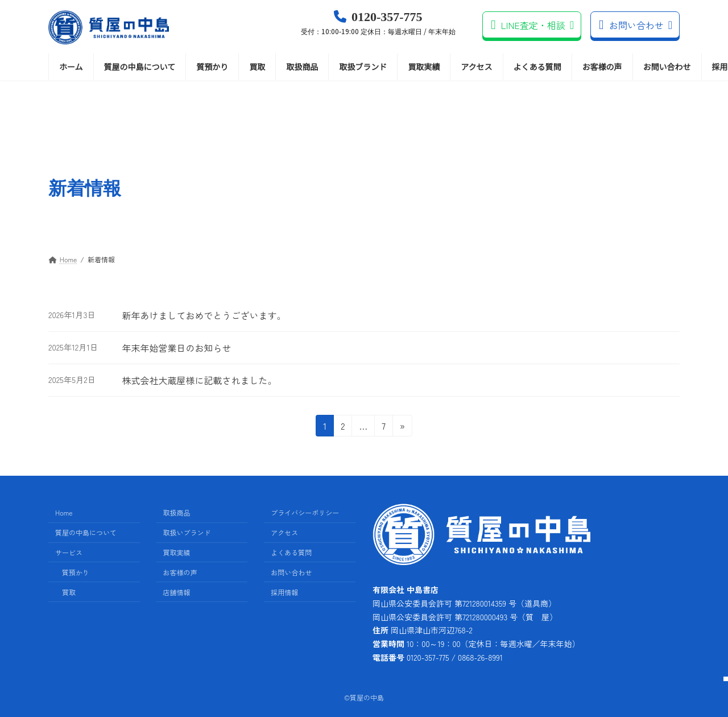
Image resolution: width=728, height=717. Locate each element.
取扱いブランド (187, 532)
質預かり (75, 572)
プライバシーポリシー (305, 513)
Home (64, 513)
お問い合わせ (635, 25)
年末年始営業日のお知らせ (176, 348)
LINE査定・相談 (532, 25)
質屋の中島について (86, 532)
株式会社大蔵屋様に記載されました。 (199, 380)
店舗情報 (177, 592)
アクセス (284, 532)
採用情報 (284, 592)
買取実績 (177, 552)
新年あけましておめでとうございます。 (204, 315)
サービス (68, 552)
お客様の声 (180, 572)
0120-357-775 (378, 23)
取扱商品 (177, 513)
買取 (69, 592)
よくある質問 (291, 552)
